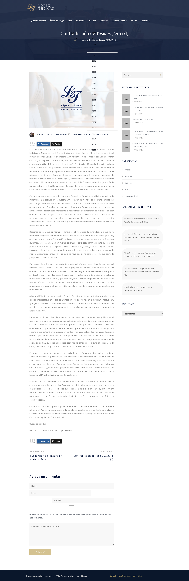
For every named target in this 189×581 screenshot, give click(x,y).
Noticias (128, 176)
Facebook (145, 20)
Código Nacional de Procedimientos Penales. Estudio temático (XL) (141, 271)
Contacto (104, 20)
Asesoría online (119, 20)
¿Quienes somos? (38, 20)
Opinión (128, 183)
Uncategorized (131, 196)
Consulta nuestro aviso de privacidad (125, 575)
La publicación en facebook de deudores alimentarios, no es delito (141, 237)
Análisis (128, 169)
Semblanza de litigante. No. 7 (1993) (139, 256)
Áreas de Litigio (57, 20)
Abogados (80, 20)
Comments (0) (104, 134)
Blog (70, 20)
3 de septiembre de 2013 (83, 134)
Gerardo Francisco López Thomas (53, 134)
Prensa (92, 20)
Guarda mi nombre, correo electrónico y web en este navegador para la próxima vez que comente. (70, 511)
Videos (134, 20)
